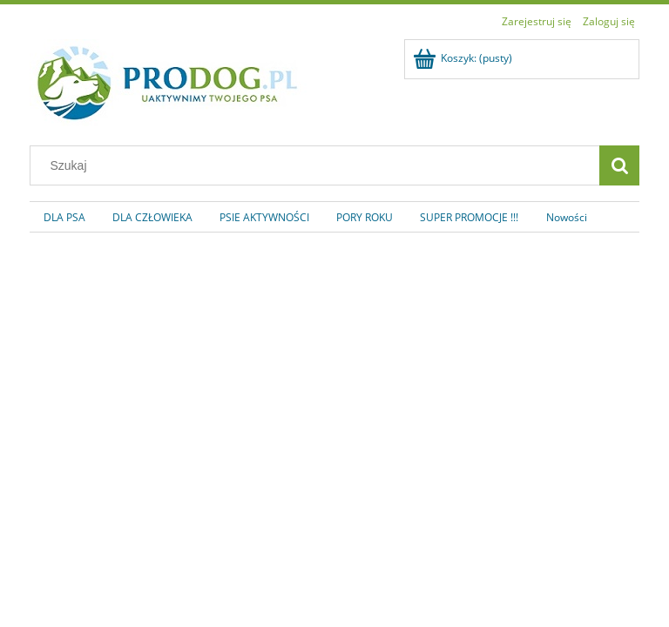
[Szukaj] (619, 165)
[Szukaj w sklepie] (318, 165)
